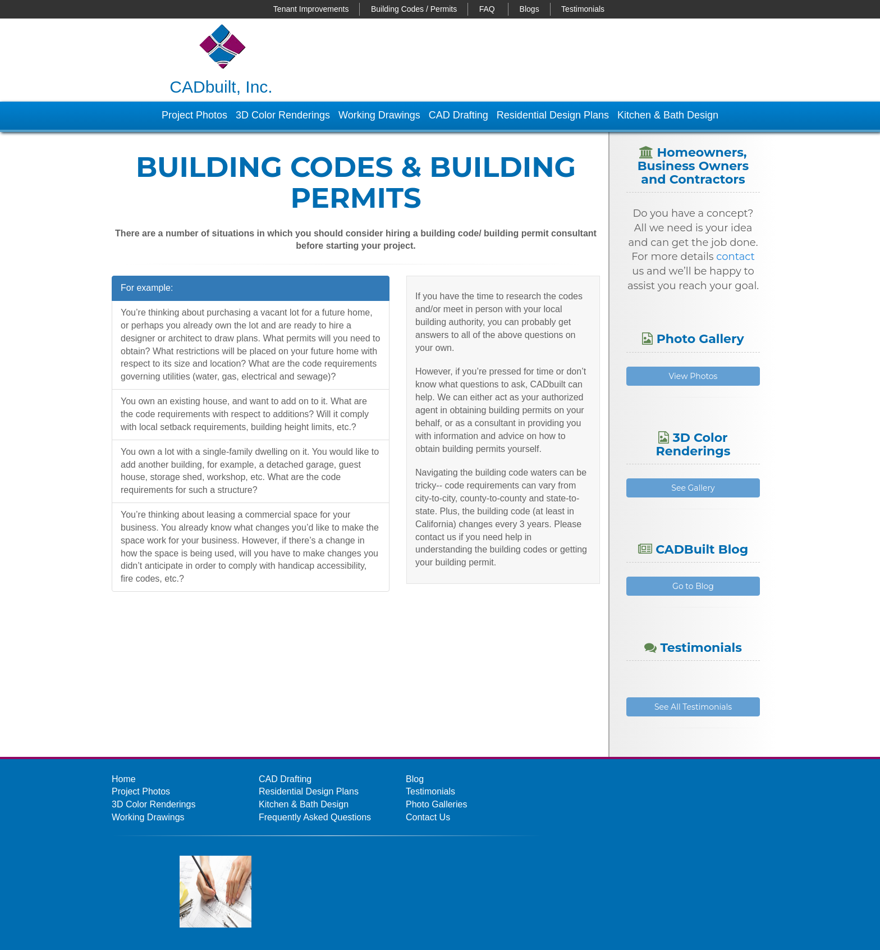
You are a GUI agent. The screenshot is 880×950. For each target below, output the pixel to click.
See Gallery (692, 488)
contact (735, 256)
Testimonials (582, 8)
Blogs (529, 8)
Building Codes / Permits (414, 8)
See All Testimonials (693, 707)
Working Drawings (379, 115)
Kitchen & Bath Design (667, 115)
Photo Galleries (436, 804)
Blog (415, 779)
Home (124, 779)
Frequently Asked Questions (315, 817)
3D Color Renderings (283, 115)
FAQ (487, 8)
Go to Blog (693, 586)
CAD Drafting (458, 115)
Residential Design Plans (553, 115)
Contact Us (428, 817)
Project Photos (194, 115)
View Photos (693, 376)
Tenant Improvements (311, 8)
